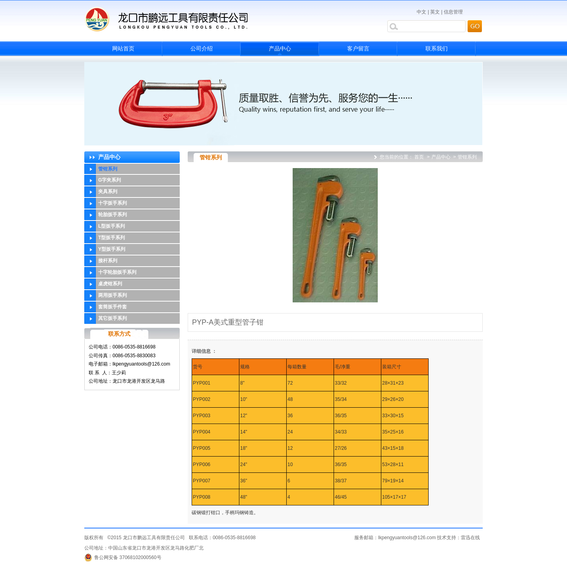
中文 (421, 12)
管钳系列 (467, 157)
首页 (419, 157)
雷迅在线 (470, 537)
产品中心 (441, 157)
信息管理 (453, 12)
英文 (435, 12)
